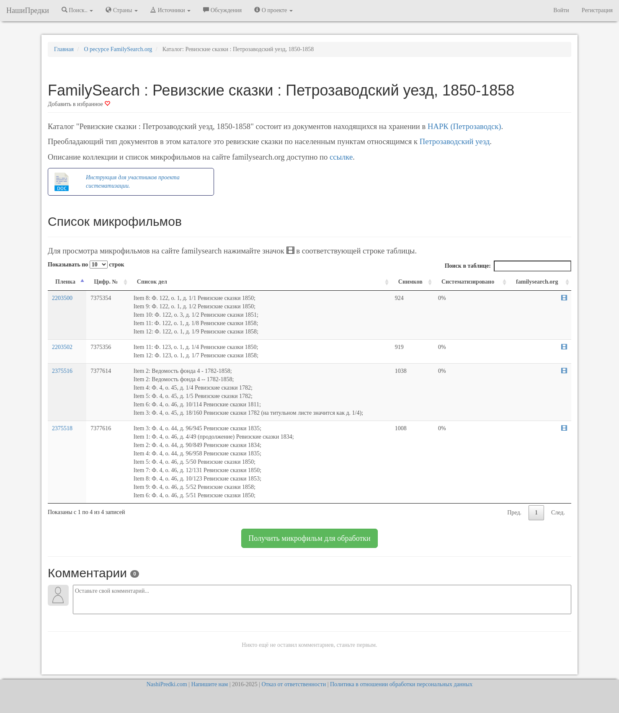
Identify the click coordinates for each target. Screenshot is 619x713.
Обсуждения (222, 10)
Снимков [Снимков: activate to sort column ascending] (410, 282)
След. (558, 512)
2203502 (62, 347)
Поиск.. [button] (77, 10)
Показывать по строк (86, 265)
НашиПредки (27, 10)
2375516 (62, 371)
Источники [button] (170, 10)
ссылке (341, 156)
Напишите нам (209, 684)
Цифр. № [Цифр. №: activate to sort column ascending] (106, 282)
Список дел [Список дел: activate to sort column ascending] (152, 282)
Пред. (514, 512)
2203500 (62, 298)
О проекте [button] (273, 10)
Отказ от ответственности (293, 684)
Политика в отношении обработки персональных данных (401, 684)
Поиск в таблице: (508, 266)
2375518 (62, 428)
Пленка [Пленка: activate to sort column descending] (65, 282)
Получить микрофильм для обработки (309, 538)
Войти (561, 10)
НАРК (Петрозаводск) (464, 126)
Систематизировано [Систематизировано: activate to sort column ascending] (467, 282)
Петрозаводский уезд (455, 141)
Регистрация (597, 10)
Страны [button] (122, 10)
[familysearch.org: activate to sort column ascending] (539, 282)
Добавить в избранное (79, 104)
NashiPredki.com (167, 684)
